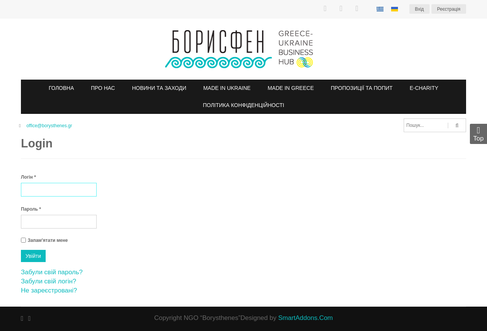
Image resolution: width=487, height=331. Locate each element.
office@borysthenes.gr (49, 125)
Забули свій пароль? (52, 272)
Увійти (33, 256)
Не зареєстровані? (49, 290)
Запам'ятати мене (48, 240)
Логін (28, 177)
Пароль (31, 209)
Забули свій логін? (48, 281)
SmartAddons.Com (305, 317)
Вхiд (419, 9)
